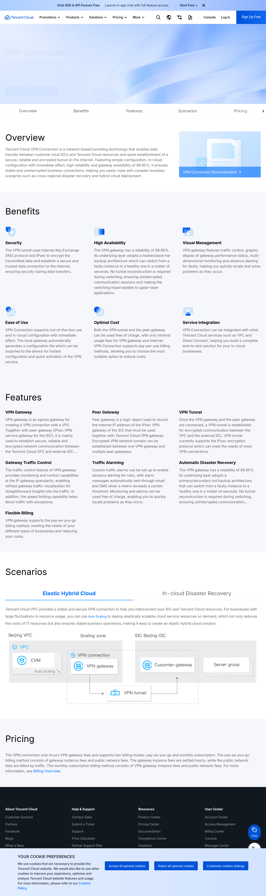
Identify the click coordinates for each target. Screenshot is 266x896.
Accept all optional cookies (127, 866)
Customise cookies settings (225, 866)
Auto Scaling (97, 616)
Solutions (145, 845)
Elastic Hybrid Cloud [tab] (69, 593)
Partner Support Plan (87, 845)
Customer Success (19, 817)
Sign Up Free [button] (251, 17)
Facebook (12, 831)
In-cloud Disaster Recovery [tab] (196, 593)
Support (78, 831)
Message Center (217, 845)
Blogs (9, 838)
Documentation (149, 831)
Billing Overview (46, 771)
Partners (11, 824)
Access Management (220, 824)
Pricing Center (148, 824)
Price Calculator (83, 838)
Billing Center (214, 831)
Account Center (216, 817)
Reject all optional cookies (176, 866)
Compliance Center (152, 838)
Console (211, 838)
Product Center (149, 817)
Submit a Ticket (83, 824)
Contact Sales (82, 817)
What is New (14, 845)
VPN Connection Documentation (212, 172)
